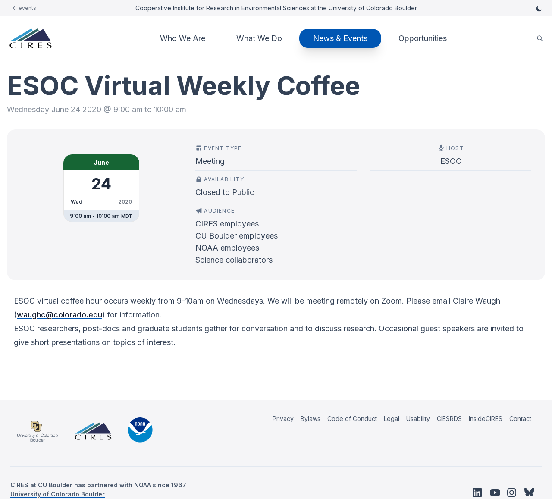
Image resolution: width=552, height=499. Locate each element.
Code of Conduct (352, 418)
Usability (418, 418)
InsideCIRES (485, 418)
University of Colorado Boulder (57, 494)
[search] (540, 38)
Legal (391, 418)
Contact (520, 418)
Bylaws (310, 418)
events (27, 8)
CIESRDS (449, 418)
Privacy (283, 418)
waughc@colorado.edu (59, 314)
